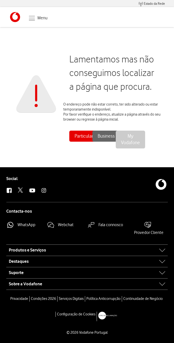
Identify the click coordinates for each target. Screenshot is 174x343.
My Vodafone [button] (130, 139)
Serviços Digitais (71, 298)
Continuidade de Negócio (143, 298)
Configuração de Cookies (76, 314)
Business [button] (106, 136)
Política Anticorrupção (103, 298)
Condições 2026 (43, 298)
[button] (15, 17)
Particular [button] (84, 136)
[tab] (87, 250)
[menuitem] (152, 3)
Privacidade (19, 298)
